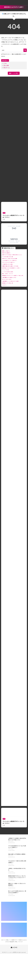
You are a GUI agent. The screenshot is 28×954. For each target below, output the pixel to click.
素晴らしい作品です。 (6, 251)
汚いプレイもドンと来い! (6, 279)
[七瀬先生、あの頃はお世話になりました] (14, 375)
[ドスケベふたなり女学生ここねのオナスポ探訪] (14, 490)
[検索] (25, 50)
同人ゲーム (7, 67)
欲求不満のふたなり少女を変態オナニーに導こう (11, 268)
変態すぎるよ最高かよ (6, 252)
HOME (14, 947)
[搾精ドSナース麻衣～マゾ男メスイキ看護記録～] (14, 414)
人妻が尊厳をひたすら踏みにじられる (9, 277)
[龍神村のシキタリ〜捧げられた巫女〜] (14, 681)
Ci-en (5, 63)
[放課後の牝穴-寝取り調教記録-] (14, 605)
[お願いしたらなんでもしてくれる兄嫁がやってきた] (14, 586)
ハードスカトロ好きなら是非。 (8, 271)
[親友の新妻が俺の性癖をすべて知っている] (14, 547)
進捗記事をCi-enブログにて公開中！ (14, 7)
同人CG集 (6, 65)
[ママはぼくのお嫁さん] (14, 739)
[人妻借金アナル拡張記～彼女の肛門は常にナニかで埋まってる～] (14, 299)
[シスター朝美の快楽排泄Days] (14, 528)
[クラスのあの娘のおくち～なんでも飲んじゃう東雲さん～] (14, 318)
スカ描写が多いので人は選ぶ (7, 264)
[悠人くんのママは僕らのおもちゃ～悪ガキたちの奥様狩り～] (14, 433)
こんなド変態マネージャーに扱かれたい (9, 260)
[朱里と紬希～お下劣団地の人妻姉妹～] (14, 337)
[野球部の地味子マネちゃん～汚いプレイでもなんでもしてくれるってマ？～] (14, 394)
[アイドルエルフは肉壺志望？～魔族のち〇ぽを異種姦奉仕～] (14, 567)
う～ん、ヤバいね (5, 269)
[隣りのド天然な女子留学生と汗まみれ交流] (14, 643)
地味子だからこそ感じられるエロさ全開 (9, 258)
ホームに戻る (13, 73)
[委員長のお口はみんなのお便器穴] (14, 662)
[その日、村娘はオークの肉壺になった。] (14, 796)
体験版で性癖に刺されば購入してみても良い (10, 266)
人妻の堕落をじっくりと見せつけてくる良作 (10, 281)
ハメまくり (4, 285)
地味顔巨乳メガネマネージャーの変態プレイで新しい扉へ (12, 275)
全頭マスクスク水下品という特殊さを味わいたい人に (12, 254)
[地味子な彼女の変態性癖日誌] (14, 777)
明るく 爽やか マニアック (7, 273)
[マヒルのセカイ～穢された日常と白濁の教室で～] (14, 356)
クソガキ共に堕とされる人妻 (7, 256)
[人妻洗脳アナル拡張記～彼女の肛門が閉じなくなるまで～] (14, 471)
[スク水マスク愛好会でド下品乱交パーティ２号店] (14, 452)
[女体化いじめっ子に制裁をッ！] (14, 758)
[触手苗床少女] (14, 700)
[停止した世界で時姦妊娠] (14, 720)
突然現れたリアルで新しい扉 (7, 283)
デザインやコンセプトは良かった (8, 262)
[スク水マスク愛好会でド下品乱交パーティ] (14, 624)
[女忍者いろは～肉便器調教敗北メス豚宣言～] (14, 509)
